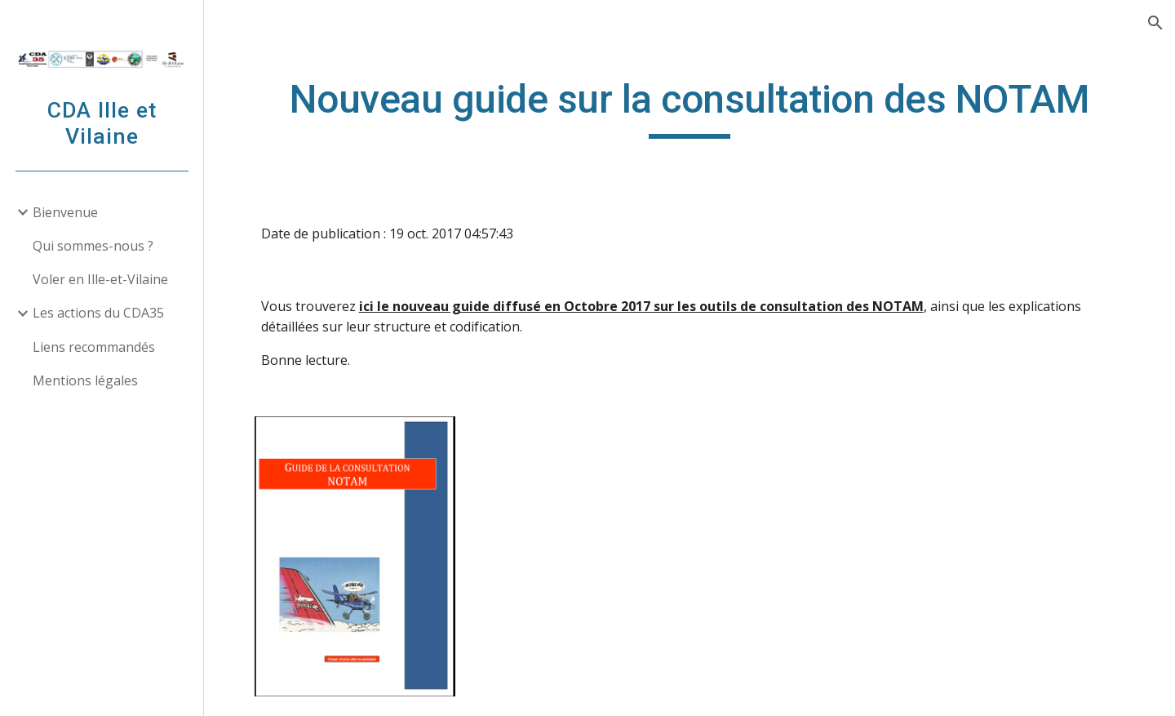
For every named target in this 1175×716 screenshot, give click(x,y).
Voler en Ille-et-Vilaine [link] (100, 279)
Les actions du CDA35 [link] (98, 313)
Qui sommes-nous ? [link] (93, 246)
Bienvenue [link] (65, 212)
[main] (690, 107)
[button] (1155, 22)
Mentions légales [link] (85, 380)
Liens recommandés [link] (94, 347)
